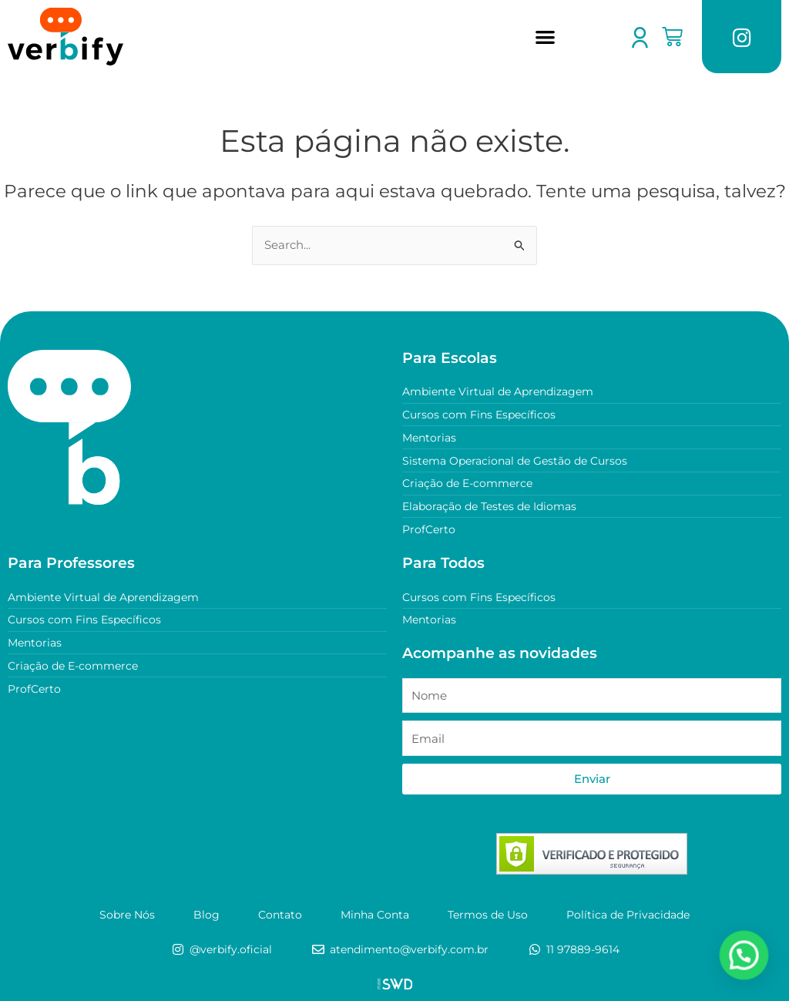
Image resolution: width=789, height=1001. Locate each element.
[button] (545, 36)
